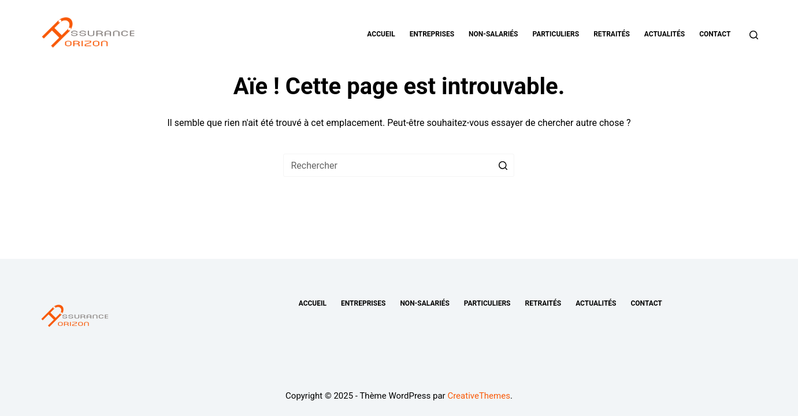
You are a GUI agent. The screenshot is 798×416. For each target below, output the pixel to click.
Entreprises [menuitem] (432, 34)
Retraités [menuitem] (611, 34)
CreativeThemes (478, 396)
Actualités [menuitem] (664, 34)
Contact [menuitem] (714, 34)
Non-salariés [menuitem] (493, 34)
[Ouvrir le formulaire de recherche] (753, 35)
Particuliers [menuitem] (555, 34)
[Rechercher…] (398, 165)
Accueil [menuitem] (381, 34)
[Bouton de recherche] (502, 165)
